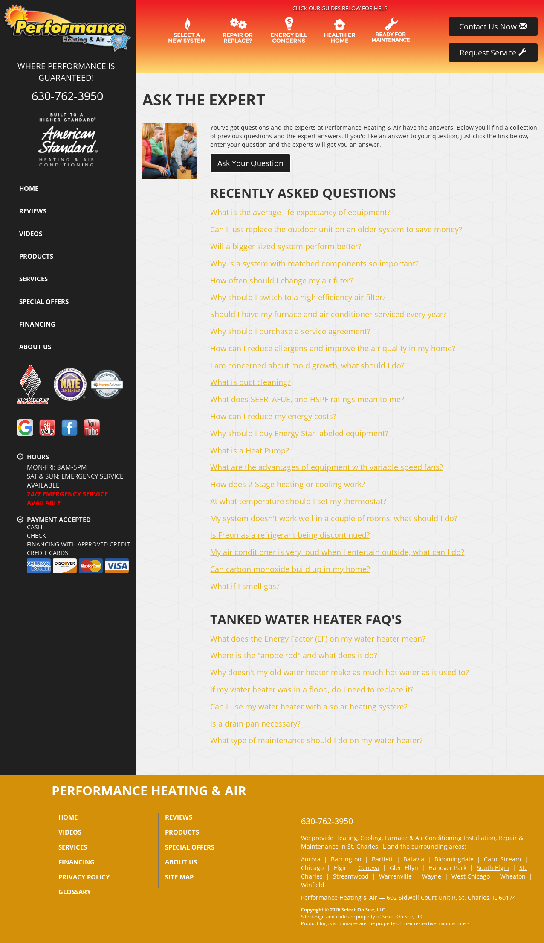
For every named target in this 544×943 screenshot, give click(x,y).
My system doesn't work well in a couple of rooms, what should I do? (333, 518)
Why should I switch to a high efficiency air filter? (298, 297)
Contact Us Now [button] (493, 26)
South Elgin (493, 868)
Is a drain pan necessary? (255, 723)
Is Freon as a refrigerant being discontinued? (290, 535)
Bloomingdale (454, 859)
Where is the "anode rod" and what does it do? (293, 655)
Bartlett (382, 859)
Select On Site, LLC (363, 909)
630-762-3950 (327, 821)
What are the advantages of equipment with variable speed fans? (326, 467)
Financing (37, 324)
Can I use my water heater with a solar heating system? (309, 706)
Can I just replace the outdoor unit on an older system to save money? (336, 229)
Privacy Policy (84, 877)
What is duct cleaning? (250, 382)
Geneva (368, 868)
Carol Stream (502, 859)
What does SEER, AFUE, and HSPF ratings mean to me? (307, 399)
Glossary (74, 892)
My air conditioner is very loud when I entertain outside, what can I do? (337, 552)
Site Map (179, 877)
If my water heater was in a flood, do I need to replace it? (312, 689)
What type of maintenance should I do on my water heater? (316, 740)
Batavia (413, 859)
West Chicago (470, 876)
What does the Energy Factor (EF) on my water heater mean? (317, 639)
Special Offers (44, 301)
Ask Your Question (250, 163)
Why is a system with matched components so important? (314, 263)
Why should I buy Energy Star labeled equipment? (299, 433)
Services (33, 278)
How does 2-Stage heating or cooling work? (287, 484)
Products (36, 256)
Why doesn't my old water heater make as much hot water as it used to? (339, 672)
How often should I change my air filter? (281, 280)
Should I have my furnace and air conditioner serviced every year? (328, 314)
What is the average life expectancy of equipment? (300, 212)
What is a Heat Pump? (249, 450)
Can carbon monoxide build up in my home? (290, 569)
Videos (30, 233)
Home (28, 188)
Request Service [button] (493, 52)
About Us (35, 346)
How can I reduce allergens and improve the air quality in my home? (332, 348)
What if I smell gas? (245, 586)
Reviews (32, 211)
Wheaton (513, 876)
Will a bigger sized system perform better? (286, 246)
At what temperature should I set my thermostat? (298, 501)
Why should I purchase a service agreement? (290, 331)
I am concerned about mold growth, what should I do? (307, 365)
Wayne (431, 876)
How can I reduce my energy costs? (273, 416)
